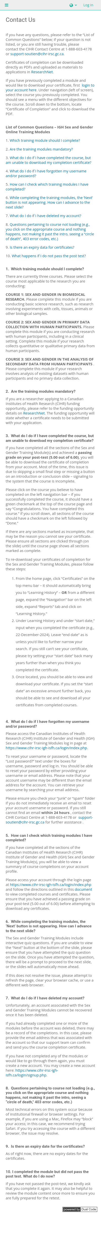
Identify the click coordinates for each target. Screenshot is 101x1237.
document (83, 889)
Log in (88, 5)
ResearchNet (34, 413)
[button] (72, 5)
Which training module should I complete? (45, 140)
